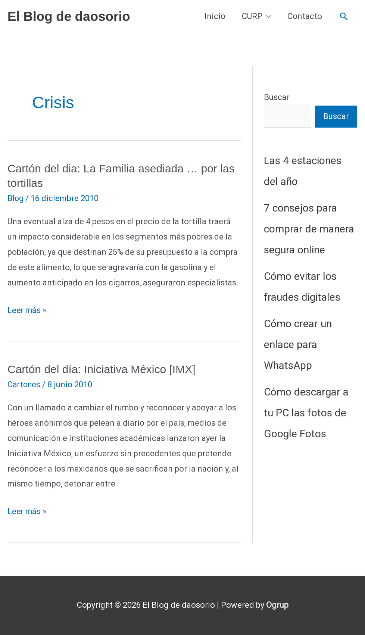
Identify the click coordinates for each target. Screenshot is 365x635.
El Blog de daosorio (68, 16)
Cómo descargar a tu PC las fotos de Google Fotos (306, 413)
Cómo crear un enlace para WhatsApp (298, 345)
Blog (16, 198)
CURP (252, 16)
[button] (344, 16)
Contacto (304, 16)
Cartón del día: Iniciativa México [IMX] (101, 369)
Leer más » (27, 310)
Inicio (215, 16)
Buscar (277, 97)
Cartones (24, 384)
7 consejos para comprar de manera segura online (309, 229)
